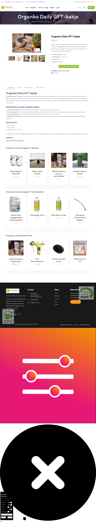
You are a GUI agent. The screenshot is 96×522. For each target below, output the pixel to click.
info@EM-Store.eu (19, 1)
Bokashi (60, 70)
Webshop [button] (33, 7)
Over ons (41, 7)
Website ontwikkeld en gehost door (28, 324)
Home (27, 7)
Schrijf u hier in (75, 302)
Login (57, 7)
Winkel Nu (91, 7)
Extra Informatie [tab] (40, 87)
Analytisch (3, 509)
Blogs (46, 7)
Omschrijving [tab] (11, 87)
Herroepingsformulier (85, 324)
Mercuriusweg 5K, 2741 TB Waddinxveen (37, 1)
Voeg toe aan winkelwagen (69, 66)
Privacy (75, 324)
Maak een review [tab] (29, 87)
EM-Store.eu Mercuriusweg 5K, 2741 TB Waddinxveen (35, 294)
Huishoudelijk (65, 70)
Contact (52, 7)
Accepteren (3, 517)
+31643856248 (7, 1)
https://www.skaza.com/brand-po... (15, 140)
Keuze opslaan (6, 514)
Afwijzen (9, 517)
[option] (26, 43)
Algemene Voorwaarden (66, 324)
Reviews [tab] (19, 87)
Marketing (3, 506)
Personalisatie (3, 511)
